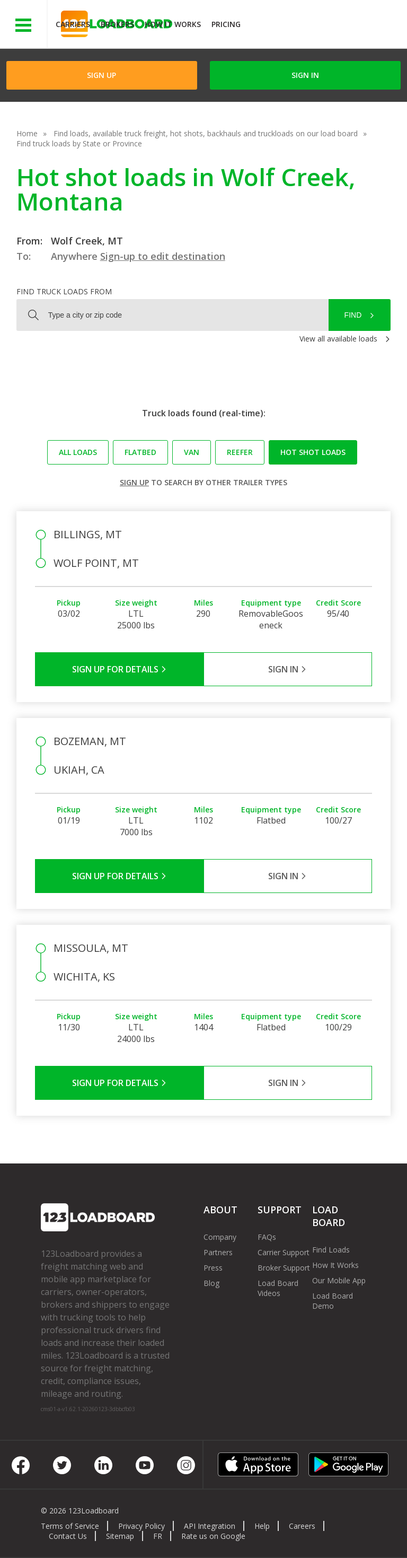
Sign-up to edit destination (162, 256)
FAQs (267, 1237)
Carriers (73, 24)
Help (262, 1526)
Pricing (226, 24)
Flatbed (140, 452)
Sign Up (101, 75)
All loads (78, 452)
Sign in (305, 75)
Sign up (134, 482)
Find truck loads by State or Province (79, 143)
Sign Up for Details (119, 669)
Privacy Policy (141, 1526)
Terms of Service (70, 1526)
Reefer (240, 452)
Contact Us (68, 1536)
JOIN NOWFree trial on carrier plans (325, 26)
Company (220, 1237)
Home (27, 133)
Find (353, 315)
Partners (218, 1252)
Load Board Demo (332, 1301)
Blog (211, 1283)
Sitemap (120, 1536)
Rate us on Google (213, 1536)
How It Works (173, 24)
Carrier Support (283, 1252)
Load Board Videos (278, 1288)
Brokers (117, 24)
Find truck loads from (64, 291)
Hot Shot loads (313, 452)
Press (213, 1268)
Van (191, 452)
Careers (302, 1526)
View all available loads (338, 339)
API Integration (209, 1526)
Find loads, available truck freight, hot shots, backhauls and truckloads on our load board (206, 133)
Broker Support (284, 1268)
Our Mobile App (339, 1280)
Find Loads (331, 1250)
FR (157, 1536)
